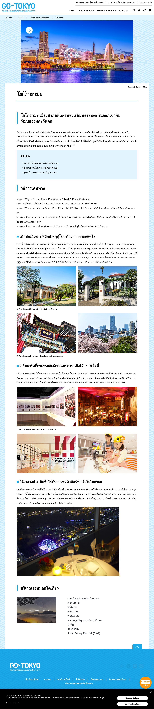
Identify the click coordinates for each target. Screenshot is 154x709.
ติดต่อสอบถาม (97, 679)
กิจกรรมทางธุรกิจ (145, 2)
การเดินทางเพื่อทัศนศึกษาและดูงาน (121, 2)
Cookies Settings (132, 698)
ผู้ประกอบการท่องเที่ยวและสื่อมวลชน (89, 2)
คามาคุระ (73, 611)
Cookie (47, 679)
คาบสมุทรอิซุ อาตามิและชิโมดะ (85, 620)
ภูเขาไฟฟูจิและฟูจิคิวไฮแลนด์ (84, 598)
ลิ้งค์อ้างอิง (80, 679)
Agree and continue (132, 704)
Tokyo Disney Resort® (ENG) (84, 633)
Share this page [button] (144, 10)
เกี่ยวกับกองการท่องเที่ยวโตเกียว (79, 684)
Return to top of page (137, 646)
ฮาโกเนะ (72, 607)
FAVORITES (150, 10)
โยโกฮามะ (73, 629)
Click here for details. (13, 703)
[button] (87, 11)
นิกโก (71, 624)
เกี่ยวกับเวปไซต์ (31, 679)
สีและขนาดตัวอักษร (117, 679)
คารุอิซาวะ (74, 616)
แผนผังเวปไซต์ (63, 679)
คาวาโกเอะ (74, 603)
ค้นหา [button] (139, 10)
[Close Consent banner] (150, 692)
